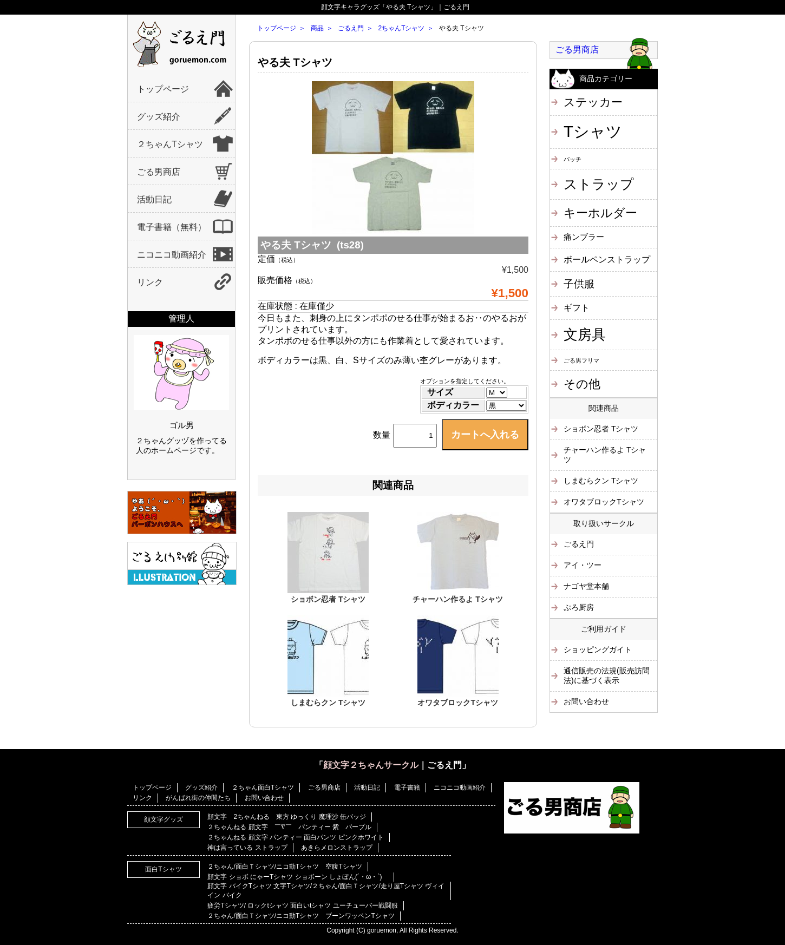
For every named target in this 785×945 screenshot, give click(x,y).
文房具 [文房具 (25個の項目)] (585, 334)
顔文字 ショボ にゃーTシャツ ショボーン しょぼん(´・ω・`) (297, 877)
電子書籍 (407, 787)
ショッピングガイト (598, 649)
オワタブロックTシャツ (457, 702)
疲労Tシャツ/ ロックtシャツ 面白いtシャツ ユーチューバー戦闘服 (302, 905)
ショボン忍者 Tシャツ (328, 599)
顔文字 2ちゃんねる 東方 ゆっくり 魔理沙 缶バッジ (286, 817)
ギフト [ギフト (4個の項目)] (577, 307)
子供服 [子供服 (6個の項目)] (579, 284)
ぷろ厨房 (579, 607)
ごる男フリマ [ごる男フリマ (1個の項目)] (581, 360)
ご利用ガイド (603, 629)
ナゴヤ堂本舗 (586, 586)
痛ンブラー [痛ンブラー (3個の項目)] (584, 236)
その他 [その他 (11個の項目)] (582, 384)
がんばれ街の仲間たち (198, 798)
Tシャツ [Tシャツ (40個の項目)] (593, 131)
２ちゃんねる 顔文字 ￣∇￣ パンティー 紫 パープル (289, 827)
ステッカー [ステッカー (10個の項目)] (593, 102)
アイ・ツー (582, 565)
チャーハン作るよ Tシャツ (457, 599)
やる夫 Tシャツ (295, 62)
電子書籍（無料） (171, 227)
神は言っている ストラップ (247, 847)
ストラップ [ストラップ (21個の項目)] (599, 184)
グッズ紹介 (158, 116)
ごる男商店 (158, 171)
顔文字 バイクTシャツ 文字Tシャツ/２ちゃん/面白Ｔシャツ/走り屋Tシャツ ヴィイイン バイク (325, 890)
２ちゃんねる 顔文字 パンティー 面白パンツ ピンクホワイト (295, 837)
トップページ (163, 89)
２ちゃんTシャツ (170, 144)
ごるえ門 (351, 28)
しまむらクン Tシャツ (328, 702)
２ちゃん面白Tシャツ (263, 787)
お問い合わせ (586, 701)
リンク (150, 282)
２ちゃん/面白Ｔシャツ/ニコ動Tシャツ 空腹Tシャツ (284, 866)
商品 (317, 28)
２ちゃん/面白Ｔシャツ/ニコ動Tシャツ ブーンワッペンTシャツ (300, 916)
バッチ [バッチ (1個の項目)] (572, 159)
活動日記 (154, 199)
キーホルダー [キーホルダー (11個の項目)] (600, 213)
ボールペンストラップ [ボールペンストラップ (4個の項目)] (607, 259)
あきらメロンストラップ (336, 847)
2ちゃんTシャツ (401, 28)
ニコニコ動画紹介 (171, 254)
